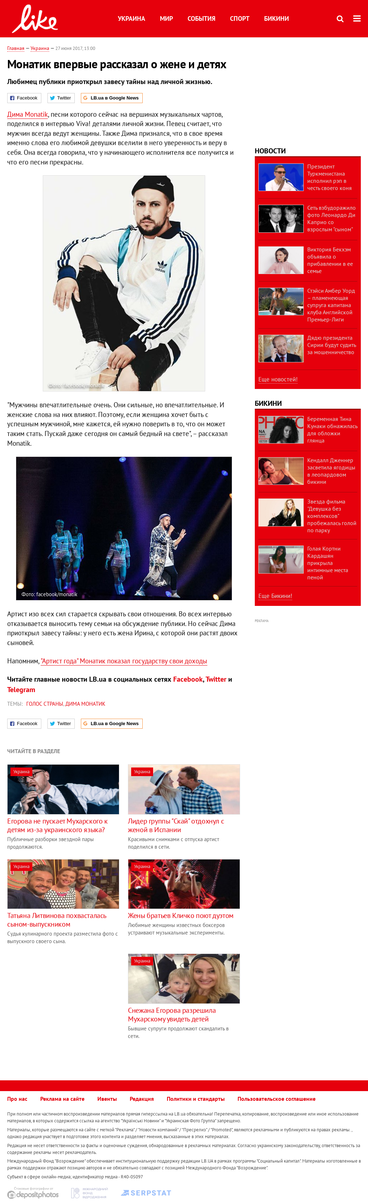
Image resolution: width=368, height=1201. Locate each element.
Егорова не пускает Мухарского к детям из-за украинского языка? (57, 825)
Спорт (239, 18)
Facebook (188, 679)
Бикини (276, 18)
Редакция (142, 1098)
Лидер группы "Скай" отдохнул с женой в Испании (176, 825)
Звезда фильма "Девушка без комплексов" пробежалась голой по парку (331, 516)
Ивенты (107, 1098)
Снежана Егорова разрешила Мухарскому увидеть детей (172, 1015)
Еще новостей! (278, 379)
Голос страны (44, 703)
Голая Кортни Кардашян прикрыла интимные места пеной (327, 563)
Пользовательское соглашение (277, 1098)
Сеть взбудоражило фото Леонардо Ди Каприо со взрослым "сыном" (331, 218)
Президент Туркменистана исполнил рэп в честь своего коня (329, 177)
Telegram (21, 689)
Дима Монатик (85, 703)
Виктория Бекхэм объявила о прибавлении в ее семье (330, 260)
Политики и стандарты (196, 1098)
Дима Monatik (27, 114)
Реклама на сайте (62, 1098)
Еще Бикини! (275, 596)
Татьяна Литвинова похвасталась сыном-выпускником (56, 920)
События (201, 18)
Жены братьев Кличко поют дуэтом (181, 915)
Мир (166, 18)
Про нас (17, 1098)
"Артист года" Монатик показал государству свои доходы (124, 661)
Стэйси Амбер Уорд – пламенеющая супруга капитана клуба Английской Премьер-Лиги (331, 305)
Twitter (216, 679)
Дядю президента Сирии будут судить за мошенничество (331, 345)
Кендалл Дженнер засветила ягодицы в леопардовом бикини (331, 470)
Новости (270, 151)
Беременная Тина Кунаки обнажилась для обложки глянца (332, 429)
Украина (131, 18)
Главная (15, 48)
